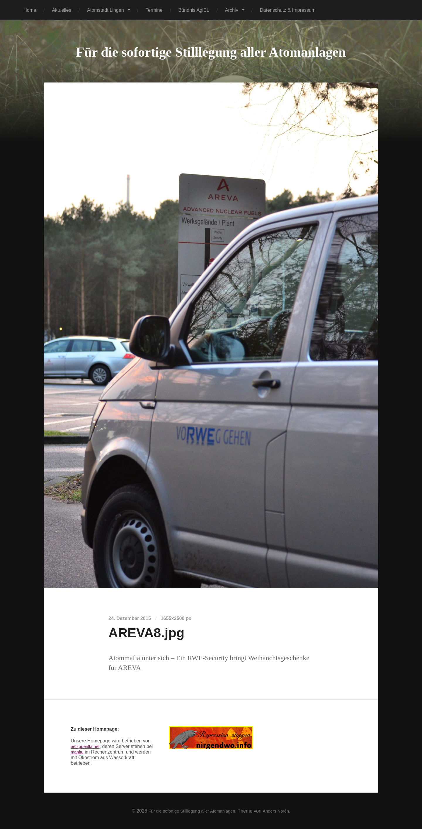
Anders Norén (280, 810)
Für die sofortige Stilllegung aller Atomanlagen (211, 51)
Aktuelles (61, 10)
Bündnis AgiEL (193, 10)
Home (29, 10)
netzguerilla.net (87, 746)
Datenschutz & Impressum (288, 10)
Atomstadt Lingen (105, 10)
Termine (154, 10)
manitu (85, 751)
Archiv (231, 10)
